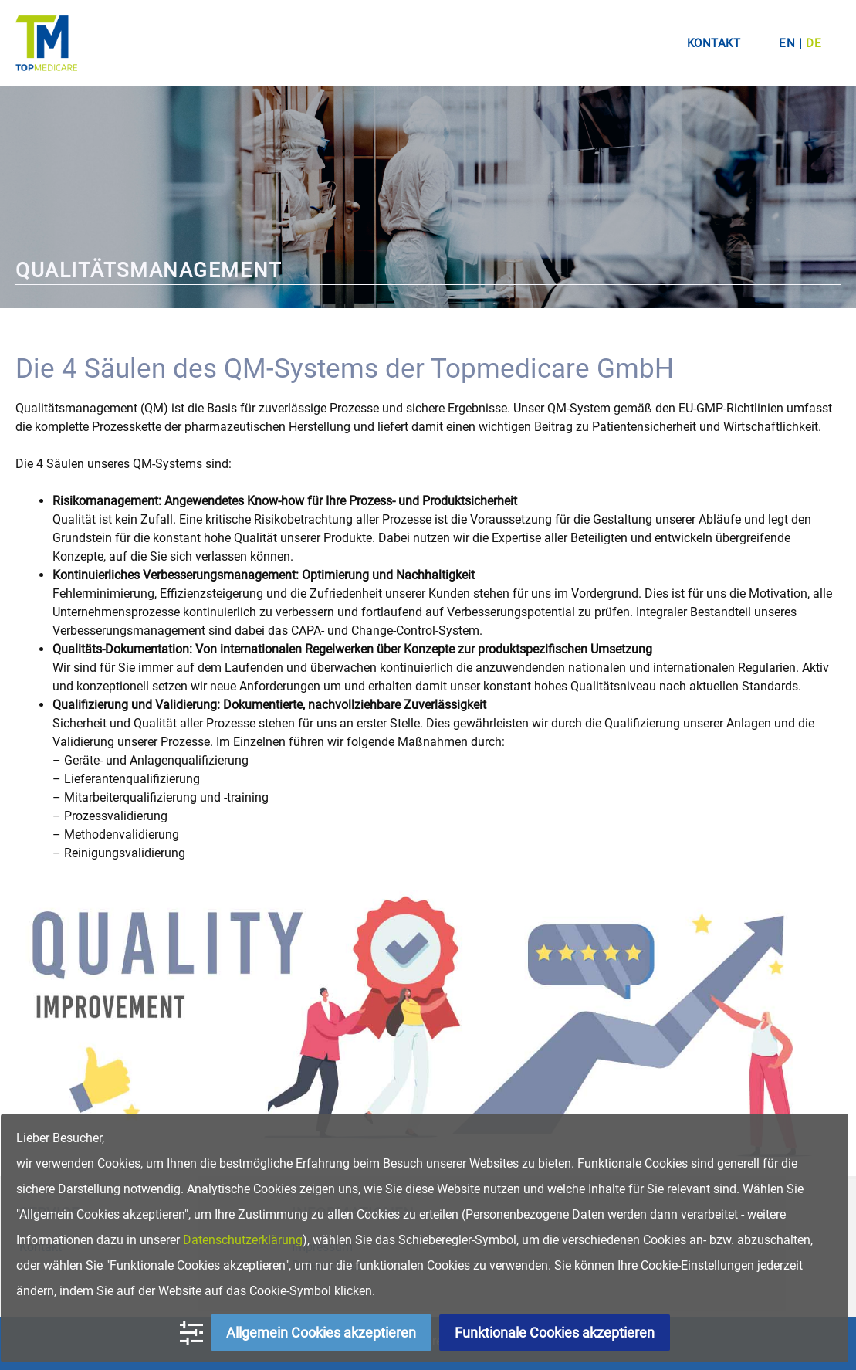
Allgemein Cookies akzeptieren (321, 1332)
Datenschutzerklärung (243, 1240)
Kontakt (714, 43)
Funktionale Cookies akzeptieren (555, 1332)
